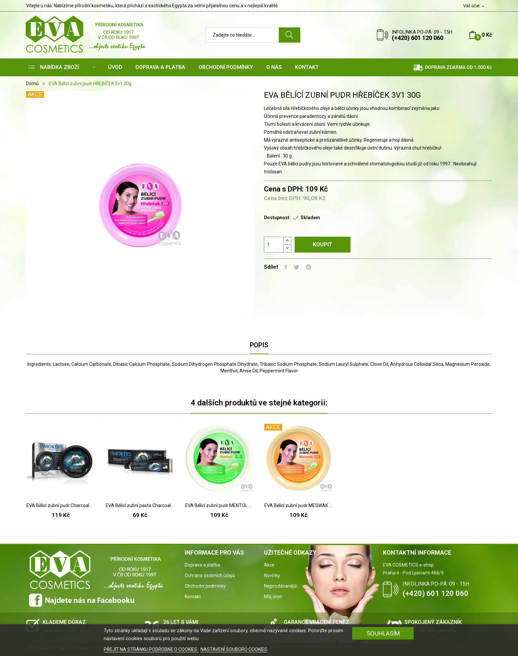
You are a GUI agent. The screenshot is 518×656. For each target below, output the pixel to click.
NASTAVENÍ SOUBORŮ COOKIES (234, 649)
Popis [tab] (259, 345)
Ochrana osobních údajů (210, 575)
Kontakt (193, 596)
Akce (269, 565)
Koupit (322, 244)
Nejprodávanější (280, 586)
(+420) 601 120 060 (417, 37)
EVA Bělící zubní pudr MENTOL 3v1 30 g (219, 505)
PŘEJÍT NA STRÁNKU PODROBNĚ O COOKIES (151, 649)
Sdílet (285, 267)
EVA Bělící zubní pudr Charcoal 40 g (60, 505)
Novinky (272, 575)
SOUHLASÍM (383, 633)
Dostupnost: (277, 217)
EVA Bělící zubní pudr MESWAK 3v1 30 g (298, 505)
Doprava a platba (202, 565)
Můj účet (273, 596)
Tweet (296, 267)
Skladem (310, 217)
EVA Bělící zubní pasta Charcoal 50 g (140, 505)
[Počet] (274, 245)
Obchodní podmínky (205, 586)
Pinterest (308, 267)
